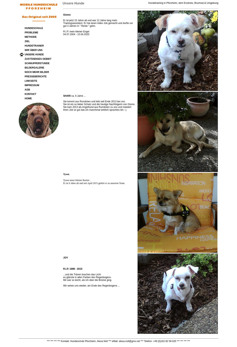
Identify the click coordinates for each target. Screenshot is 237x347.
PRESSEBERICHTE (36, 76)
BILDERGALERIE (34, 67)
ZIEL (27, 41)
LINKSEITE (31, 81)
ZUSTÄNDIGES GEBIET (38, 59)
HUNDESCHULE (34, 28)
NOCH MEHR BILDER (37, 72)
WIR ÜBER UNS (34, 50)
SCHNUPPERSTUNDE (37, 63)
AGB (27, 89)
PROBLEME (31, 32)
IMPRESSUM (32, 85)
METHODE (31, 37)
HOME (28, 98)
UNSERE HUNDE (34, 54)
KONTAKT (30, 94)
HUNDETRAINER (34, 45)
